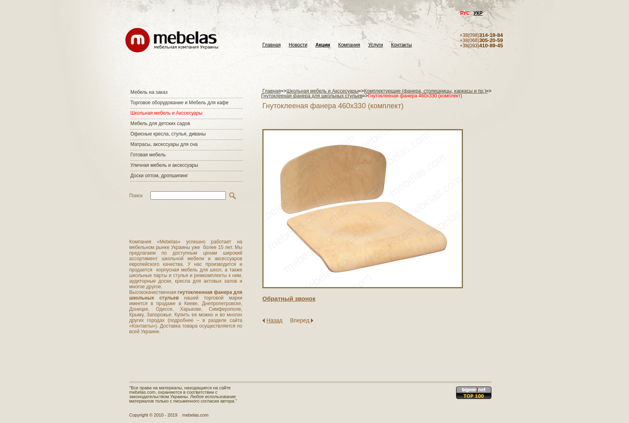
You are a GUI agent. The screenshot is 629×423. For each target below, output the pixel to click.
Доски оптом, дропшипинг (159, 175)
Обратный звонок (288, 298)
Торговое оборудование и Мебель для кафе (179, 102)
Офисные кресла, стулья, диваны (168, 134)
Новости (298, 45)
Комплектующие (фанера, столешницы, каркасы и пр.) (425, 91)
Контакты (401, 45)
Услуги (375, 45)
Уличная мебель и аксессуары (164, 165)
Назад (274, 320)
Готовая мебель (148, 155)
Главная (271, 45)
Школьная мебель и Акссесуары (166, 113)
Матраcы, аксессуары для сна (164, 144)
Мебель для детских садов (160, 123)
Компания (349, 45)
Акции (322, 45)
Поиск (135, 195)
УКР (478, 13)
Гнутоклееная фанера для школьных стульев (312, 96)
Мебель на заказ (149, 92)
